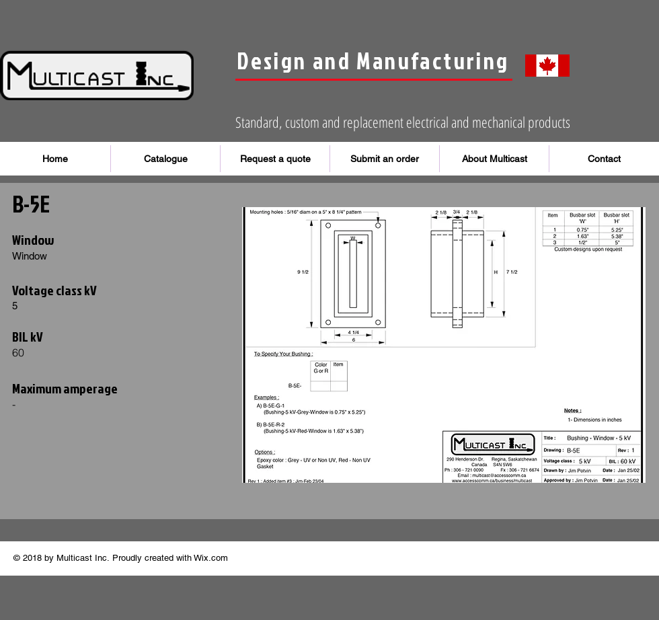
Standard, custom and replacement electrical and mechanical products (402, 122)
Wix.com (211, 558)
